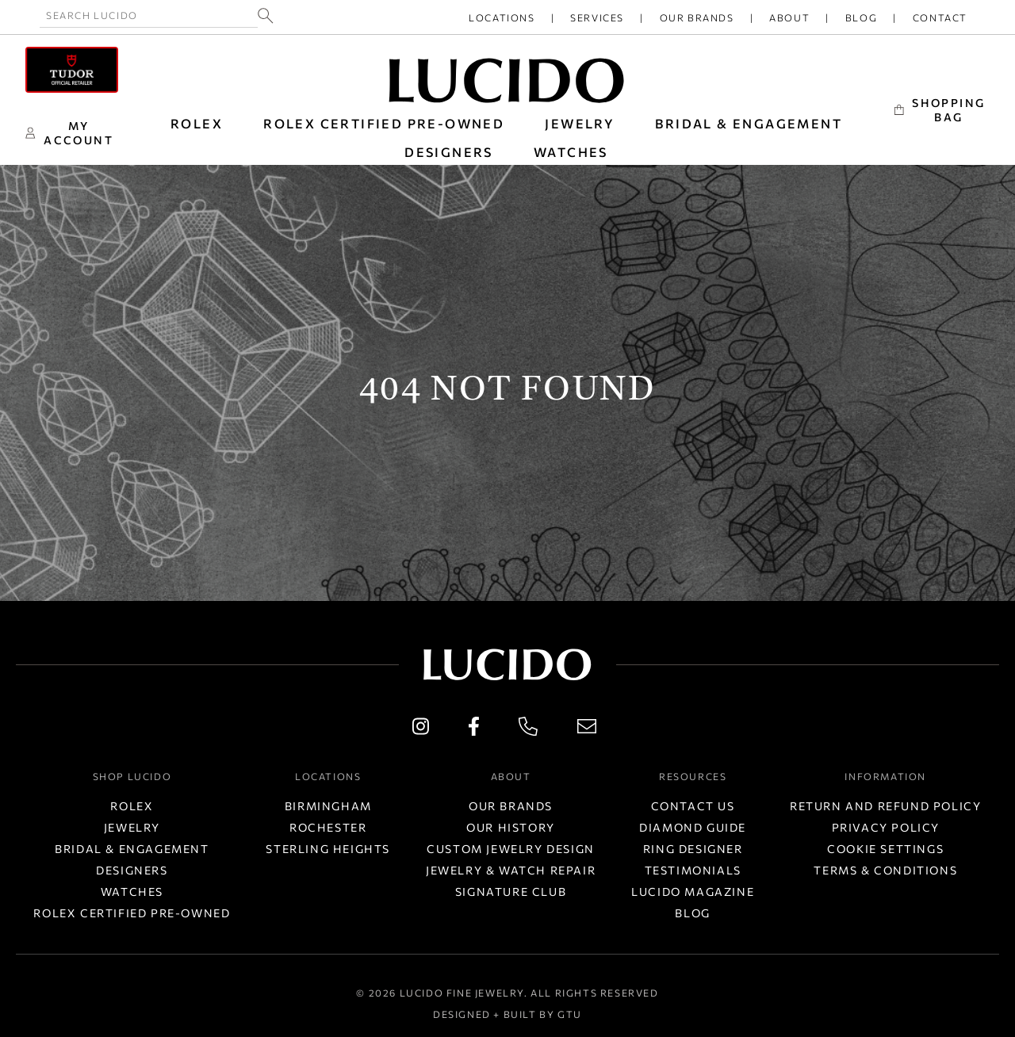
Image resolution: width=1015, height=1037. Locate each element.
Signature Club (510, 891)
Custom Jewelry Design (511, 848)
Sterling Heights (328, 848)
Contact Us (693, 806)
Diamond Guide (692, 827)
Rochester (327, 827)
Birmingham (328, 806)
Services (597, 17)
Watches (132, 891)
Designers (131, 870)
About (789, 17)
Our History (510, 827)
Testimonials (693, 870)
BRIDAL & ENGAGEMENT (748, 123)
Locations (501, 17)
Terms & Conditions (885, 870)
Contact (940, 17)
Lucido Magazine (692, 891)
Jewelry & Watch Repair (511, 870)
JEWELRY (580, 123)
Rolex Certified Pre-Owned (383, 123)
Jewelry (132, 827)
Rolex (131, 806)
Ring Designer (693, 848)
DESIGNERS (448, 151)
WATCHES (571, 151)
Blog (861, 17)
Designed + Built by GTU (507, 1014)
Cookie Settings (885, 848)
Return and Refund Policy (885, 806)
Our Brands (697, 17)
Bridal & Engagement (132, 848)
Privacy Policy (886, 827)
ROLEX (196, 123)
